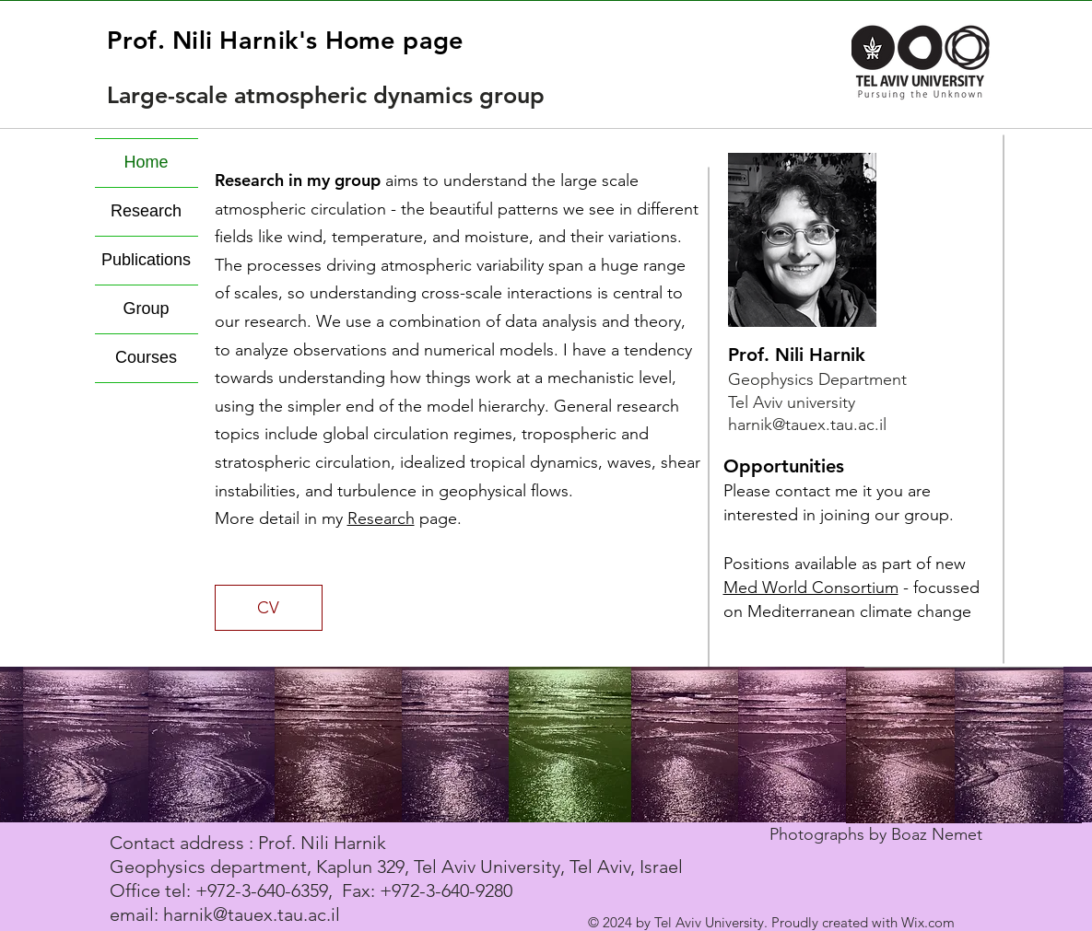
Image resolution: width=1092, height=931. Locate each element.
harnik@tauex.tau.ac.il (807, 424)
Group (146, 309)
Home (145, 163)
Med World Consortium (810, 587)
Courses (146, 358)
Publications (146, 260)
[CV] (269, 608)
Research (381, 518)
